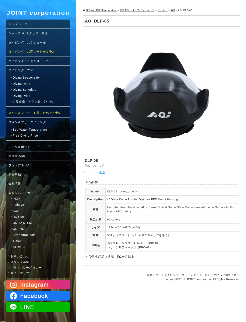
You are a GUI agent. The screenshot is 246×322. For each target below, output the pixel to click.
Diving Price (21, 95)
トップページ (17, 24)
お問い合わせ (20, 256)
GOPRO (19, 228)
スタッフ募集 (20, 262)
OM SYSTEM (22, 223)
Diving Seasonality (26, 77)
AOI (173, 10)
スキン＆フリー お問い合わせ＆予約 (35, 112)
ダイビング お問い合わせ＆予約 (31, 51)
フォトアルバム (19, 165)
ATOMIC (19, 247)
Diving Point (21, 83)
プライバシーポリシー (26, 267)
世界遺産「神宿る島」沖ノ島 (33, 101)
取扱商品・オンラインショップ (137, 10)
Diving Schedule (24, 89)
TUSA (17, 241)
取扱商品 (14, 174)
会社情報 (14, 183)
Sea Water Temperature (30, 129)
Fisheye (18, 204)
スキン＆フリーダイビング (27, 122)
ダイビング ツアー (22, 70)
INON (17, 198)
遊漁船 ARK (16, 156)
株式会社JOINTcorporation (101, 10)
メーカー (163, 10)
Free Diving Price (25, 135)
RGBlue (18, 216)
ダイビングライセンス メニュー (31, 61)
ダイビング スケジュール (27, 42)
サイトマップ (20, 273)
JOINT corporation (38, 13)
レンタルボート (19, 146)
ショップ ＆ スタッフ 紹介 (28, 33)
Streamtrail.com (24, 235)
